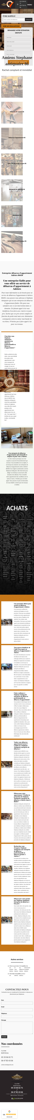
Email (2, 1007)
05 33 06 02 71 (7, 1057)
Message (3, 1020)
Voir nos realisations (11, 26)
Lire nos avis (9, 1116)
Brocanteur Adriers (20, 974)
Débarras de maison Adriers (10, 968)
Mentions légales (17, 1095)
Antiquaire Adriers (15, 974)
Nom (2, 1000)
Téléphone (4, 1013)
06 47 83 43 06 (7, 1060)
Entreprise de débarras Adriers (20, 968)
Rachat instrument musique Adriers (25, 968)
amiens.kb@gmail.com (7, 1065)
